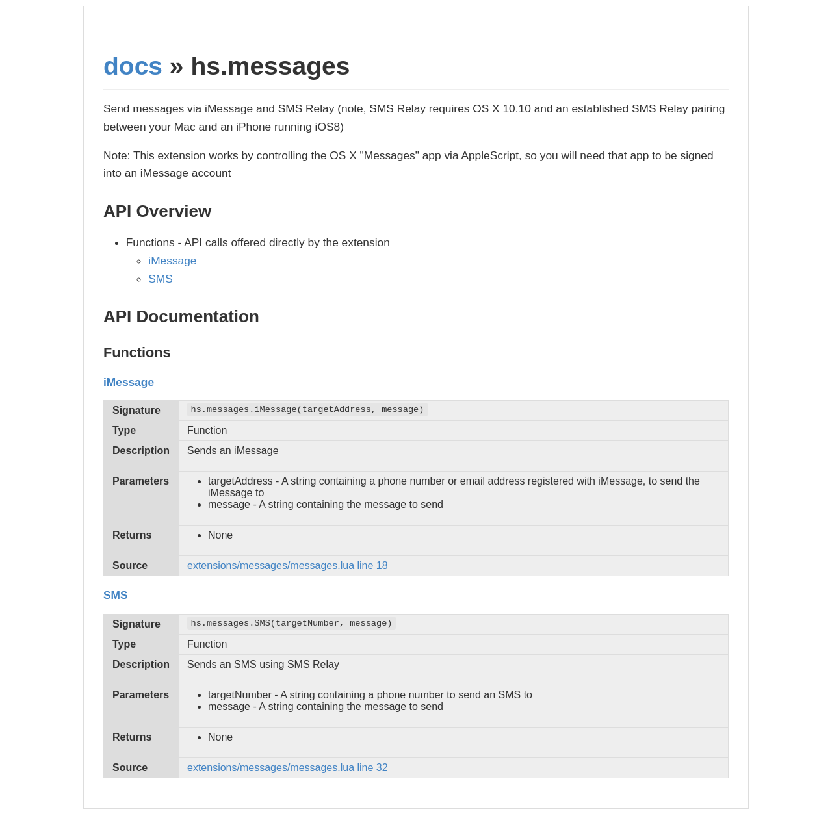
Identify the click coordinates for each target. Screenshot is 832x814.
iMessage (172, 260)
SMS (160, 278)
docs (132, 66)
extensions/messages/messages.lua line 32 (287, 767)
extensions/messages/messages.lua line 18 (287, 565)
